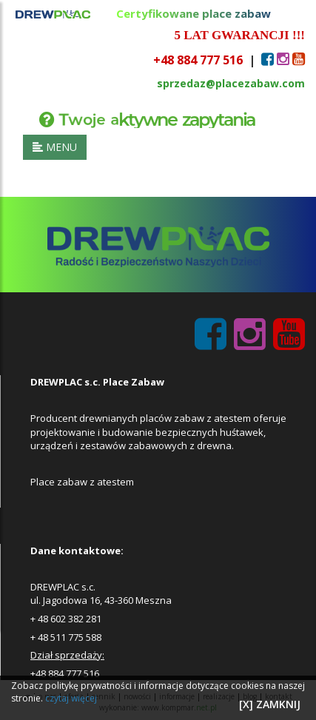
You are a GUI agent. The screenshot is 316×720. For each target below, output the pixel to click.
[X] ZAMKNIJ (269, 704)
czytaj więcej (71, 698)
